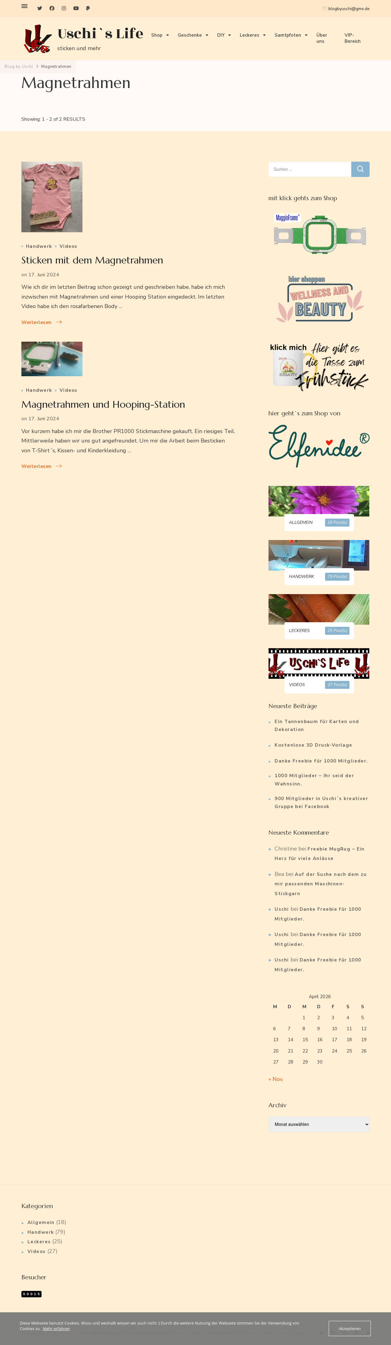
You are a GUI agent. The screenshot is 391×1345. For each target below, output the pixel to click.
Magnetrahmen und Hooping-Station (103, 404)
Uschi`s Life (100, 34)
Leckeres (249, 35)
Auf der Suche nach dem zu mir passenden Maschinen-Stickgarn (321, 884)
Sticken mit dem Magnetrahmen (92, 260)
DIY (221, 35)
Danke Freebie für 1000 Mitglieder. (321, 761)
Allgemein (41, 1222)
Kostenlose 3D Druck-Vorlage (313, 745)
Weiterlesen (36, 322)
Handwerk (39, 246)
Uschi (282, 909)
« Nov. (276, 1079)
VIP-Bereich (353, 38)
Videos (69, 246)
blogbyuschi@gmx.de (349, 9)
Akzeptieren (350, 1328)
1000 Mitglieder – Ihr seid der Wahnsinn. (314, 780)
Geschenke (190, 35)
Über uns (321, 38)
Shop (157, 35)
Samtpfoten (288, 35)
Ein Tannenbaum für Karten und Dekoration (317, 725)
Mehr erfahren (56, 1328)
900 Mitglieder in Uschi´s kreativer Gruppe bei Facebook (321, 803)
